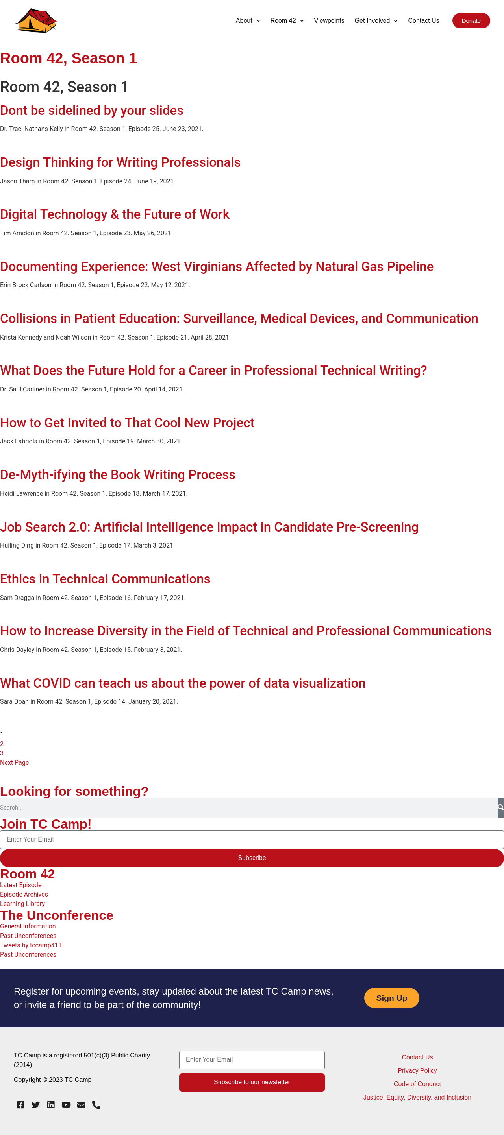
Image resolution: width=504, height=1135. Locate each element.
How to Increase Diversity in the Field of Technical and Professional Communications (246, 631)
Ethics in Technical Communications (105, 579)
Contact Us (423, 20)
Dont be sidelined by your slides (91, 110)
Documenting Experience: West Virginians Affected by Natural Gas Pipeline (217, 266)
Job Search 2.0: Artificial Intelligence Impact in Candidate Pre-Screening (209, 527)
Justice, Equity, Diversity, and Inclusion (417, 1097)
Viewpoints (329, 20)
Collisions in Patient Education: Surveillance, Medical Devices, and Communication (239, 318)
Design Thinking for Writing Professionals (120, 162)
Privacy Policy (417, 1070)
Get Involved (376, 21)
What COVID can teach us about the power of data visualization (183, 683)
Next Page (14, 762)
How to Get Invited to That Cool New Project (127, 422)
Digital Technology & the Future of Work (115, 214)
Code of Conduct (417, 1084)
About (248, 21)
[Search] (501, 808)
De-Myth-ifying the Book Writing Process (117, 474)
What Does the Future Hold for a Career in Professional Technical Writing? (213, 370)
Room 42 (287, 21)
